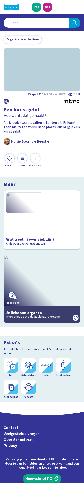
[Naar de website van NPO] (77, 7)
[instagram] (16, 453)
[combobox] (36, 23)
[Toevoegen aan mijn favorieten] (10, 160)
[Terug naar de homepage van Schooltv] (11, 7)
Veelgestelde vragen (22, 364)
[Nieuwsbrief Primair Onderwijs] (42, 408)
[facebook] (6, 453)
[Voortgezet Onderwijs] (47, 7)
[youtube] (35, 453)
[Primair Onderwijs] (36, 7)
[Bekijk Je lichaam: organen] (42, 270)
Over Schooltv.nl (19, 370)
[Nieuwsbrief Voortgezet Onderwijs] (42, 421)
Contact (11, 358)
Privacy (10, 376)
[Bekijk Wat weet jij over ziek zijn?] (42, 215)
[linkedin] (25, 453)
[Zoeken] (74, 23)
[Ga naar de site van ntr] (63, 462)
